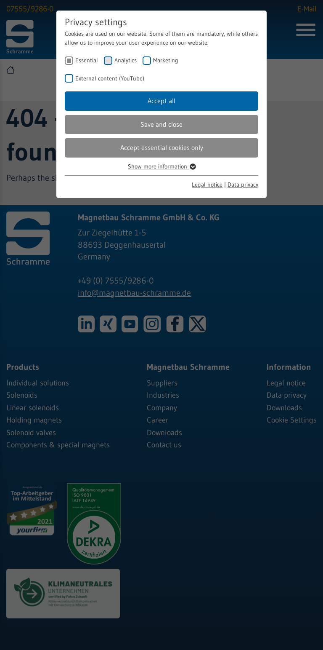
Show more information (161, 166)
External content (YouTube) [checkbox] (109, 78)
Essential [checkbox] (86, 60)
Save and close (161, 124)
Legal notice (207, 184)
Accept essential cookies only (161, 147)
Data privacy (243, 184)
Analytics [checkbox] (125, 60)
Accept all (161, 100)
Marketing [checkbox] (165, 60)
